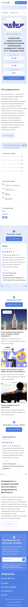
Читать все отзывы (14, 238)
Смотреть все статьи (14, 304)
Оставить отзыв (21, 2)
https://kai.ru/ (8, 199)
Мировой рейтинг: (14, 55)
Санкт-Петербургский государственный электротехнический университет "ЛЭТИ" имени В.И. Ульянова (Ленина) (14, 276)
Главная (3, 12)
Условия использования (14, 602)
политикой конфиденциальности (10, 567)
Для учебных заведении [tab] (11, 145)
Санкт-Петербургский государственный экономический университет (12, 466)
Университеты (14, 12)
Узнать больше (8, 135)
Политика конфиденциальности (14, 605)
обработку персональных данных (11, 565)
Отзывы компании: (14, 69)
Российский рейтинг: (14, 62)
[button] (1, 285)
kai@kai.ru (7, 194)
